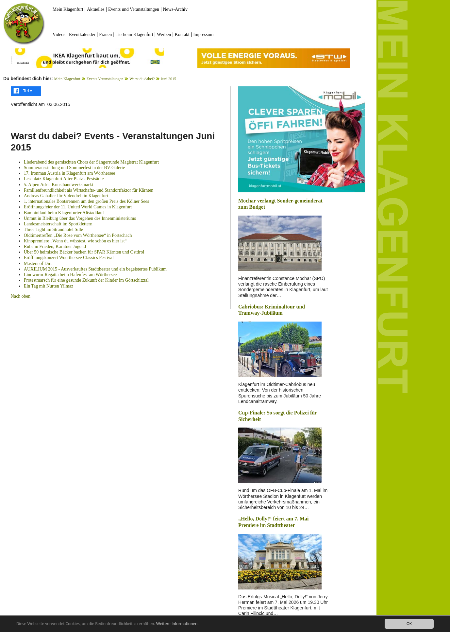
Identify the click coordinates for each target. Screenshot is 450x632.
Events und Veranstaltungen (133, 9)
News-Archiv (175, 9)
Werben (164, 34)
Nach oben (20, 296)
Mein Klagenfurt (68, 9)
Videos (59, 34)
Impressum (203, 34)
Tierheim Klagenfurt (134, 34)
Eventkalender (82, 34)
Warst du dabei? (142, 79)
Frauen (105, 34)
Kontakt (182, 34)
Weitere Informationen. (177, 623)
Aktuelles (96, 9)
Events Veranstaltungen (105, 79)
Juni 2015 (168, 79)
